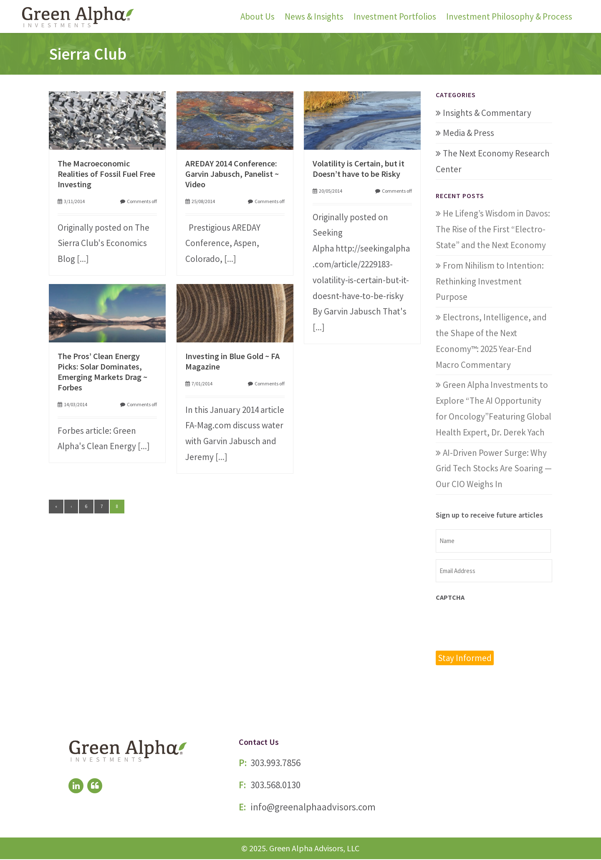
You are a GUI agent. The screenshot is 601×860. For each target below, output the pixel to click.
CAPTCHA (450, 597)
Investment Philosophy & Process (509, 16)
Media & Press (468, 132)
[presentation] (499, 625)
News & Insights (314, 16)
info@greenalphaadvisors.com (313, 807)
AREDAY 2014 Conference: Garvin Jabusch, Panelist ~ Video (232, 173)
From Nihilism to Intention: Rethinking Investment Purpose (490, 281)
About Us (257, 16)
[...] (83, 258)
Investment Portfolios (395, 16)
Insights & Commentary (487, 112)
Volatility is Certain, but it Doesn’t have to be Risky (358, 168)
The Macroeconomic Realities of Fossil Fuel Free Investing (106, 173)
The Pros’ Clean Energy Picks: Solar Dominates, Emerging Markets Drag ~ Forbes (102, 371)
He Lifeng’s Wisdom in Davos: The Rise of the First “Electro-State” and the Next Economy (493, 229)
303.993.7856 (275, 763)
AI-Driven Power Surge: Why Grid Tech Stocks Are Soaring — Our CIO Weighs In (494, 468)
